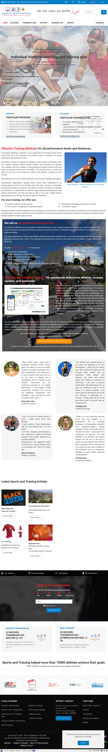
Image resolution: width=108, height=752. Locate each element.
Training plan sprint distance (21, 259)
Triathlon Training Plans (20, 248)
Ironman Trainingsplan (19, 252)
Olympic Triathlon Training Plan (13, 721)
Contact (86, 710)
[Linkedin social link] (105, 741)
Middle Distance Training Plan (22, 254)
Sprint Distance (7, 725)
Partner (85, 723)
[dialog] (83, 739)
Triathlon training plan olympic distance (25, 257)
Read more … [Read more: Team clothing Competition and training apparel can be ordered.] (8, 553)
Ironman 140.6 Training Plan (12, 710)
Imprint (7, 743)
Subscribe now (54, 610)
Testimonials (87, 714)
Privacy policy (60, 606)
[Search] (104, 12)
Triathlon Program (35, 718)
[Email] (54, 601)
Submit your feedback (91, 718)
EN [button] (92, 2)
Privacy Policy (27, 746)
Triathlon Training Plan (68, 144)
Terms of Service (20, 743)
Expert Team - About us (91, 706)
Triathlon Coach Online (18, 144)
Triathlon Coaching (36, 706)
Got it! (83, 743)
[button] (66, 2)
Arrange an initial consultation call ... (54, 341)
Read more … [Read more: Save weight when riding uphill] (35, 517)
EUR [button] (102, 2)
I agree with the (54, 606)
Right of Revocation (39, 743)
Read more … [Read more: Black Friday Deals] (8, 516)
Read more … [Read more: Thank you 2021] (35, 556)
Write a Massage (63, 718)
